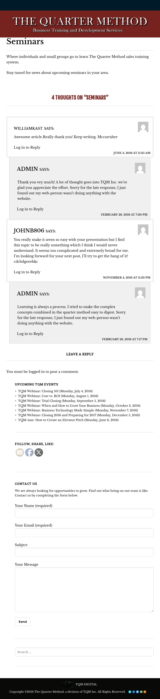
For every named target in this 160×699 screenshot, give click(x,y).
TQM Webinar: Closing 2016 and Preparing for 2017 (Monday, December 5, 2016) (79, 415)
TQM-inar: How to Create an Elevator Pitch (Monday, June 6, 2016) (68, 420)
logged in (37, 372)
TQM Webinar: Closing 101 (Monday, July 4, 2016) (55, 391)
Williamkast (28, 128)
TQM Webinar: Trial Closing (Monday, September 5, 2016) (62, 401)
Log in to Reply (27, 147)
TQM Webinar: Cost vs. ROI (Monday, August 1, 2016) (58, 396)
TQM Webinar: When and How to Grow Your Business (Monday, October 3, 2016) (79, 406)
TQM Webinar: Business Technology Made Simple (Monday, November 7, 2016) (78, 410)
